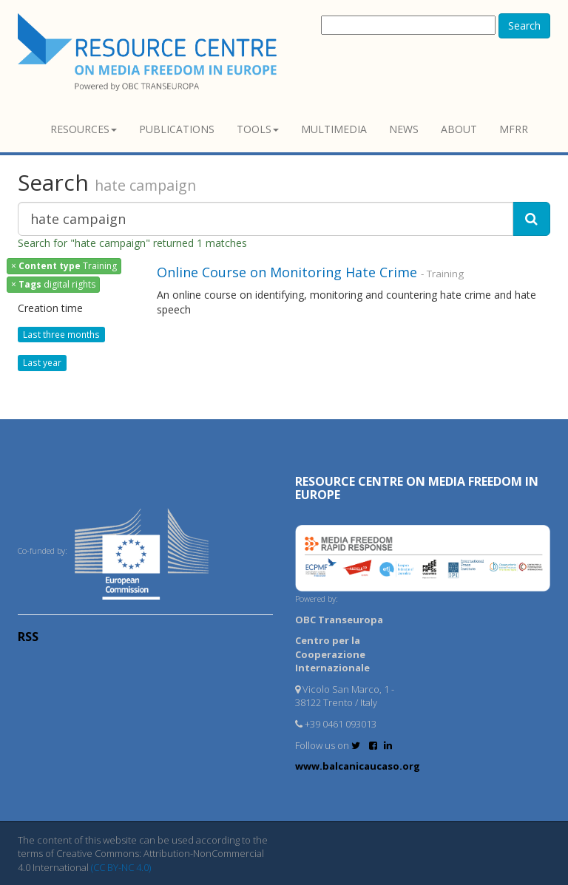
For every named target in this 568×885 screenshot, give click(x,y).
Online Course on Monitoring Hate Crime (287, 272)
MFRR (513, 129)
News (404, 129)
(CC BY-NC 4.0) (121, 867)
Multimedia (334, 129)
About (459, 129)
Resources (83, 129)
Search (524, 25)
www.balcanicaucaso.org (357, 766)
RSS (28, 636)
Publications (176, 129)
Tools (258, 129)
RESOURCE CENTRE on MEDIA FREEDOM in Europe (416, 488)
